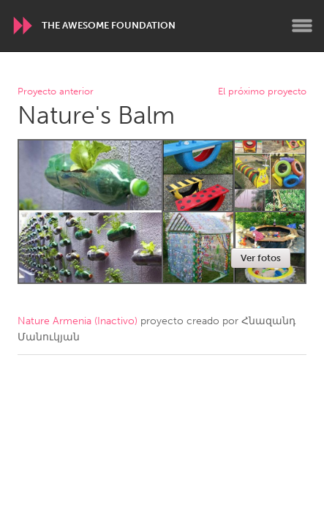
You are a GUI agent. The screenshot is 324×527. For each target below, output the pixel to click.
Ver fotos (261, 258)
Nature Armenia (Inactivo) (77, 321)
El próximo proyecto (262, 92)
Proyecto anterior (56, 92)
